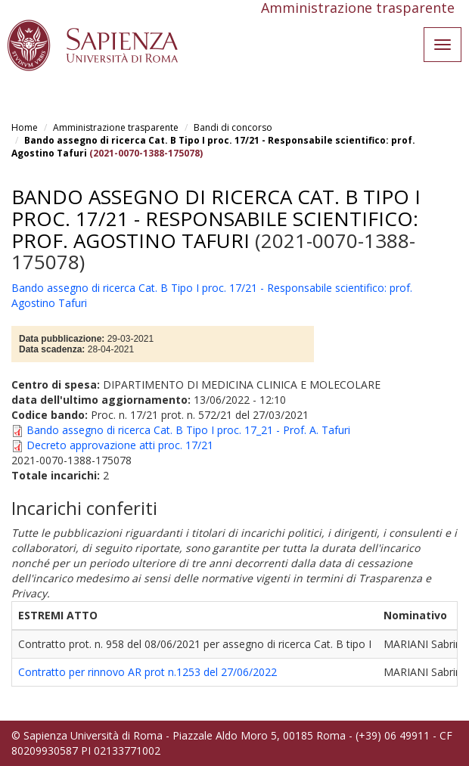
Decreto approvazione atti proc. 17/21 (119, 445)
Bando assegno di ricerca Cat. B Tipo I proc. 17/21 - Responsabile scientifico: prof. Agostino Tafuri (216, 218)
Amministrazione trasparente (116, 127)
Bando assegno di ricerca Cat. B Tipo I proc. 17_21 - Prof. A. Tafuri (188, 430)
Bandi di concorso (233, 127)
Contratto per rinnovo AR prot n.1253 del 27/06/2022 (147, 672)
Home (24, 127)
